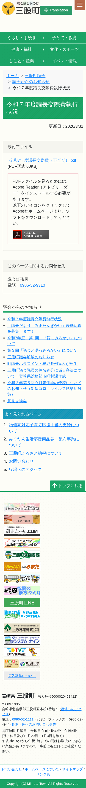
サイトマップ (72, 769)
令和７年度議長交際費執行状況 (34, 319)
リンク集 (43, 774)
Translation (56, 10)
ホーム (12, 75)
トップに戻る (67, 485)
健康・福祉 (21, 49)
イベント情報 (64, 61)
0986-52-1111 (22, 719)
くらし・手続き (21, 37)
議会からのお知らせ (31, 81)
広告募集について (22, 676)
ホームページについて (42, 769)
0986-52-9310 (32, 285)
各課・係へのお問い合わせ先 (33, 724)
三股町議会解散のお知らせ (30, 357)
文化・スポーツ (64, 49)
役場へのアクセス (25, 469)
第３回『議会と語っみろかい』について (42, 350)
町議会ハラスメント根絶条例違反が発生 (42, 364)
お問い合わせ (21, 461)
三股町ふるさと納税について (36, 453)
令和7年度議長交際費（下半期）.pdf (42, 160)
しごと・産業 (21, 61)
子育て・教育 (64, 37)
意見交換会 (17, 401)
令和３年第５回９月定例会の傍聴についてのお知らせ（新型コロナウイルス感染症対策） (44, 389)
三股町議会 (35, 75)
